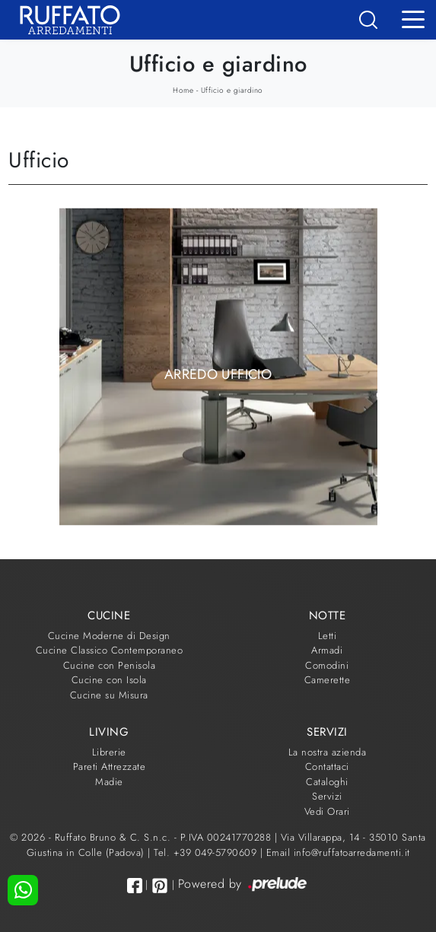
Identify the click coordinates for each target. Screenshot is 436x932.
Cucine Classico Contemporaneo (109, 650)
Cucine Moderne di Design (109, 635)
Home (183, 90)
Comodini (326, 665)
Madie (109, 782)
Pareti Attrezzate (109, 766)
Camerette (327, 680)
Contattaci (327, 766)
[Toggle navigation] (413, 18)
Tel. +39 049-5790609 (207, 852)
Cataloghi (327, 782)
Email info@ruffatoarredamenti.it (338, 852)
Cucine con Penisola (109, 665)
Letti (327, 635)
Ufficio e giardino (232, 90)
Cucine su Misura (109, 695)
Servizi (327, 796)
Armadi (326, 650)
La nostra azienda (327, 752)
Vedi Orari (327, 811)
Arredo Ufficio (218, 373)
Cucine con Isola (109, 680)
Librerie (109, 752)
